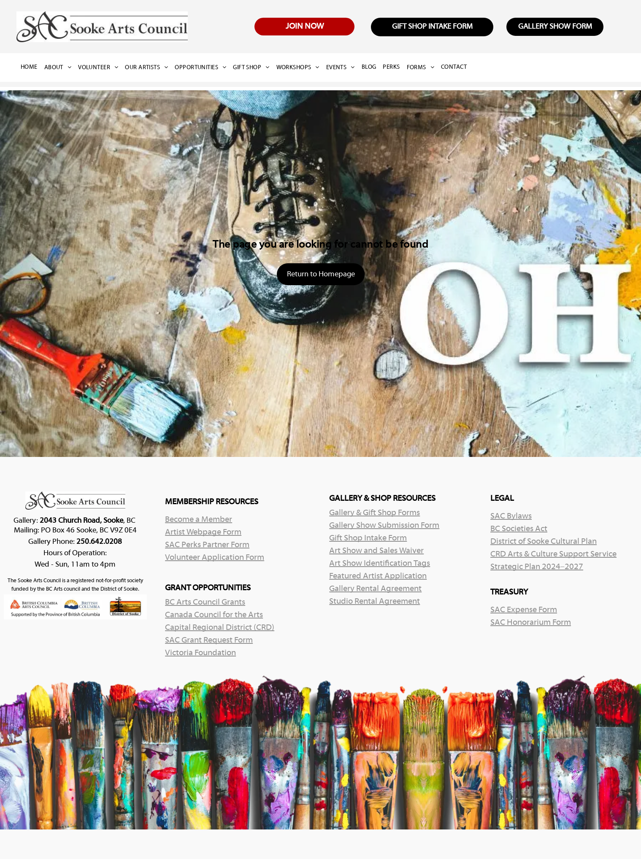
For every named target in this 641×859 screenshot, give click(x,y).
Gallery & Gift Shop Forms (374, 513)
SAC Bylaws (511, 516)
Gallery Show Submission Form (384, 525)
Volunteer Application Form (214, 558)
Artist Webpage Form (203, 532)
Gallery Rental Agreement (375, 589)
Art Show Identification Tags (379, 563)
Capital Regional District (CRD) (219, 628)
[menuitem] (32, 67)
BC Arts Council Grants (205, 602)
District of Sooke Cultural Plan (543, 542)
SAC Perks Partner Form (207, 545)
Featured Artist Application (378, 576)
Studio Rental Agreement (374, 601)
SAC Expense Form (523, 610)
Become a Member (198, 520)
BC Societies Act (518, 529)
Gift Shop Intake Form (368, 538)
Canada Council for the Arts (214, 615)
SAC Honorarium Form (530, 623)
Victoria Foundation (200, 653)
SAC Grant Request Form (209, 640)
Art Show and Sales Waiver (376, 551)
